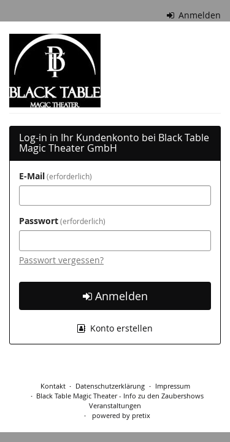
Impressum (172, 385)
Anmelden (194, 15)
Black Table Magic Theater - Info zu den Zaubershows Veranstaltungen (120, 400)
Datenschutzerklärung (110, 385)
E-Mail (55, 176)
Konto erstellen (115, 328)
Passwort (62, 221)
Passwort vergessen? (61, 260)
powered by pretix (121, 415)
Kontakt (53, 385)
